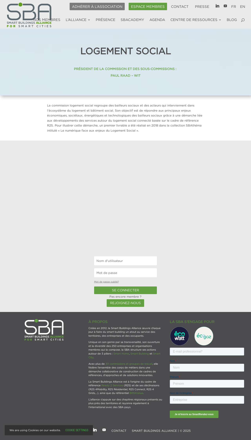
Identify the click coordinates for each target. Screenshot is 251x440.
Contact (180, 6)
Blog (232, 20)
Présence (105, 20)
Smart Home (121, 353)
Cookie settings (76, 430)
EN (242, 6)
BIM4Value (136, 393)
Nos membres (46, 20)
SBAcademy (132, 20)
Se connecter (125, 290)
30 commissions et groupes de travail (128, 363)
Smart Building (139, 353)
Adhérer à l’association (97, 6)
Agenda (157, 20)
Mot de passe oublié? (106, 281)
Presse (202, 6)
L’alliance (76, 20)
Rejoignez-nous (125, 303)
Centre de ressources (193, 20)
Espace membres (148, 6)
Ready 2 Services (112, 385)
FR (233, 6)
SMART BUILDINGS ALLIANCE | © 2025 (161, 430)
